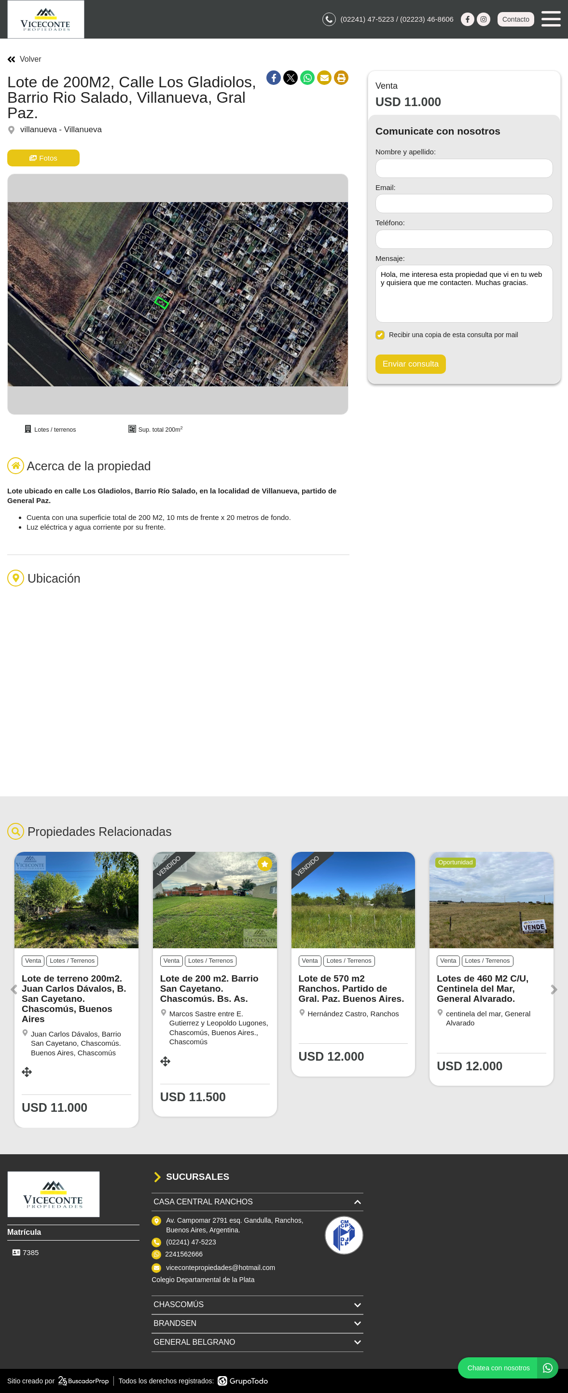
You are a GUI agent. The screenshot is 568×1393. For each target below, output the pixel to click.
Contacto (515, 19)
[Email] (464, 203)
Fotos (43, 158)
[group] (178, 294)
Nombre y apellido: (405, 152)
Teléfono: (390, 223)
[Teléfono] (464, 239)
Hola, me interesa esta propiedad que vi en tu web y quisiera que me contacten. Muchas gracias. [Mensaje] (464, 294)
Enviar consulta (411, 364)
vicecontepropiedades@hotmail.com (220, 1267)
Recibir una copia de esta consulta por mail (446, 335)
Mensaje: (390, 258)
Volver (24, 59)
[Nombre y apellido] (464, 168)
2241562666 (184, 1254)
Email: (385, 187)
